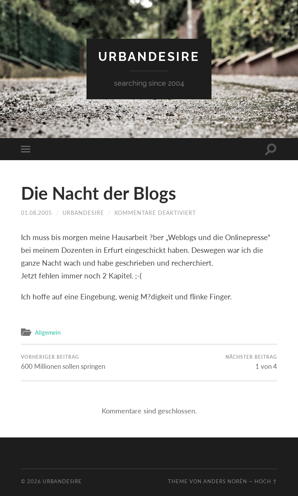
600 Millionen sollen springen (63, 362)
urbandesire (149, 56)
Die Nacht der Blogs (98, 193)
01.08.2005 (36, 212)
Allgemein (48, 332)
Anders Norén (225, 481)
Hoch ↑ (266, 481)
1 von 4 (251, 362)
